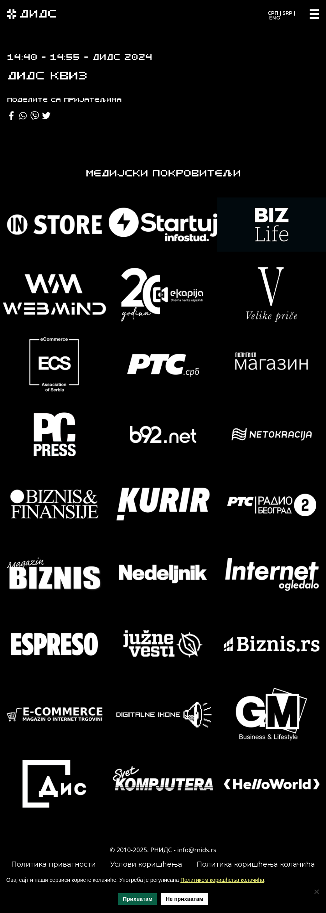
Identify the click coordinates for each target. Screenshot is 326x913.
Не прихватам (184, 899)
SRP (287, 13)
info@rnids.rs (196, 850)
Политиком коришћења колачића (222, 880)
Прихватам (137, 899)
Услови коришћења (146, 864)
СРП (273, 13)
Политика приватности (53, 864)
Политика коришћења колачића (256, 864)
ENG (274, 18)
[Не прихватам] (316, 891)
